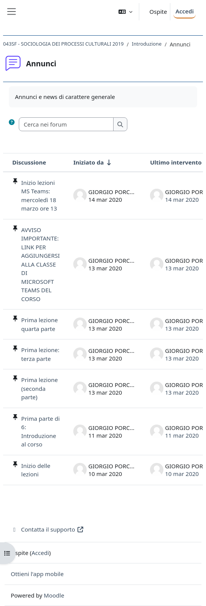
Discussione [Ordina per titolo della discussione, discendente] (29, 162)
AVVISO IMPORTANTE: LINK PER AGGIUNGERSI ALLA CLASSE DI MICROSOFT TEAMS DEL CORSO (40, 264)
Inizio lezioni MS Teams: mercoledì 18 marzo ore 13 (39, 195)
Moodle (54, 595)
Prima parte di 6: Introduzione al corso (40, 431)
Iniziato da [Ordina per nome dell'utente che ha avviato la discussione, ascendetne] (88, 162)
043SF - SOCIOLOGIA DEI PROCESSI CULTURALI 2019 (63, 43)
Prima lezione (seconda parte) (39, 388)
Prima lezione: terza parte (40, 354)
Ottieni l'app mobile (37, 574)
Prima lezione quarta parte (39, 324)
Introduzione (147, 43)
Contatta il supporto (47, 529)
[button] (125, 11)
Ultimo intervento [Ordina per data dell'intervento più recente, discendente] (175, 162)
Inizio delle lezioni (35, 470)
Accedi (184, 11)
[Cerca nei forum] (66, 124)
